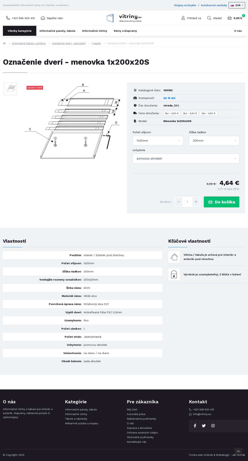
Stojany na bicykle (185, 5)
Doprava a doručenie (139, 428)
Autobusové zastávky (214, 5)
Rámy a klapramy (125, 30)
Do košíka (221, 202)
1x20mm (142, 140)
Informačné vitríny (94, 30)
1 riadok (96, 43)
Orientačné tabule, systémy (29, 43)
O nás (238, 30)
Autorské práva (136, 414)
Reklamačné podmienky (141, 418)
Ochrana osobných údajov (142, 432)
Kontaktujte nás (136, 441)
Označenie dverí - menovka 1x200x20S (130, 43)
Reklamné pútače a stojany (81, 423)
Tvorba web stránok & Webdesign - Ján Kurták (217, 454)
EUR (236, 5)
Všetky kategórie (20, 30)
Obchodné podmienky (140, 437)
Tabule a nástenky (76, 418)
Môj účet (132, 409)
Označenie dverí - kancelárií (69, 43)
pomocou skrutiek (149, 158)
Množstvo (165, 201)
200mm (198, 140)
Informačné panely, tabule (58, 30)
